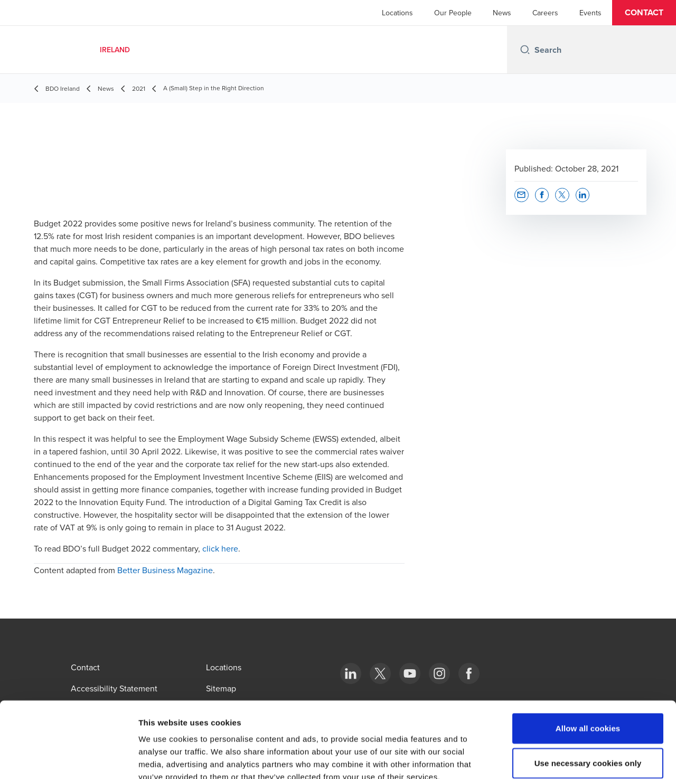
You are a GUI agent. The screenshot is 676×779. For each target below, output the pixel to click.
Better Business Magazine (165, 570)
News (502, 12)
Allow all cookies (588, 666)
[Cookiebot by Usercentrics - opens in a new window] (68, 758)
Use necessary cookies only (588, 701)
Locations (397, 12)
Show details (554, 758)
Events (590, 12)
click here (220, 548)
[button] (644, 12)
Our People (453, 12)
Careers (545, 12)
